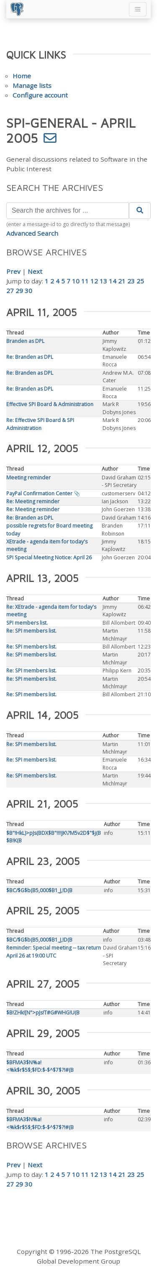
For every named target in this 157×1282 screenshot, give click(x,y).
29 (19, 290)
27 (10, 290)
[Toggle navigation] (138, 9)
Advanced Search (32, 233)
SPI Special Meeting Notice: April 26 (49, 557)
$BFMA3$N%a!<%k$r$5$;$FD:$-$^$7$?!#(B (40, 1066)
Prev (13, 271)
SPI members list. (27, 622)
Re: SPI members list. (31, 630)
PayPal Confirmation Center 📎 (43, 493)
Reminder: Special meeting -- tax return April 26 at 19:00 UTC (53, 951)
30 (28, 290)
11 (85, 281)
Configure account (40, 95)
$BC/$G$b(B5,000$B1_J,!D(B (39, 890)
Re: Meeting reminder (32, 501)
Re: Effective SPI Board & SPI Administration (40, 424)
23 (131, 281)
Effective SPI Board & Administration (49, 404)
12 (94, 281)
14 (112, 281)
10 (76, 281)
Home (22, 76)
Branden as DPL (25, 341)
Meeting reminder (28, 477)
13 (103, 281)
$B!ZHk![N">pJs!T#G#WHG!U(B (43, 1012)
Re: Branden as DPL (29, 356)
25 (140, 281)
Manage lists (32, 85)
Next (35, 271)
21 (122, 281)
